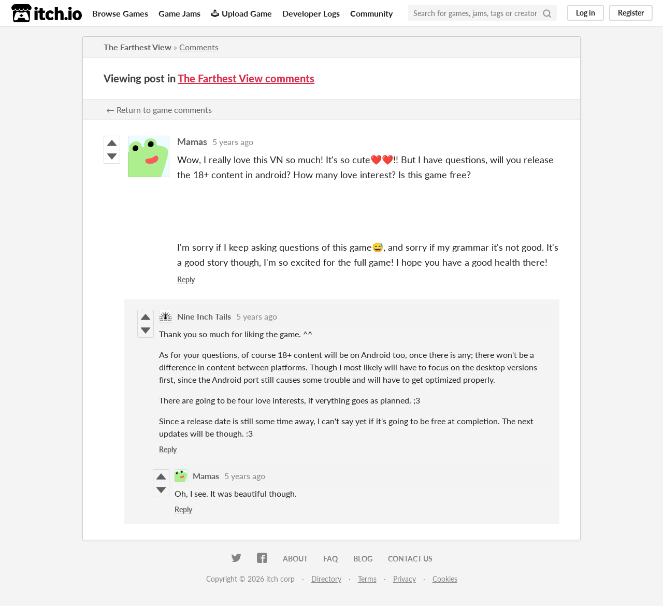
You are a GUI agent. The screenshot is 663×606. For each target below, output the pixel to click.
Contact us (410, 558)
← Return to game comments (159, 109)
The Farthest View (137, 47)
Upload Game (241, 13)
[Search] (547, 13)
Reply (186, 279)
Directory (326, 578)
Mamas (192, 141)
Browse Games (120, 13)
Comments (199, 47)
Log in (585, 12)
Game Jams (179, 13)
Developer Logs (311, 13)
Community (371, 13)
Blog (362, 558)
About (295, 558)
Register (631, 12)
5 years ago (232, 142)
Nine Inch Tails (204, 316)
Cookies (445, 578)
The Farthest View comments (246, 78)
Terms (367, 578)
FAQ (330, 558)
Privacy (404, 578)
